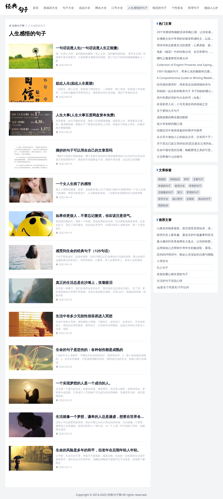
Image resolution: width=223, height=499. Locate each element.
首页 (36, 8)
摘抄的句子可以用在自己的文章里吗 (84, 150)
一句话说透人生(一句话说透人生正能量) (87, 48)
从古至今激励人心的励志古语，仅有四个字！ (185, 137)
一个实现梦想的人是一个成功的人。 (84, 383)
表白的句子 (204, 198)
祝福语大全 (51, 8)
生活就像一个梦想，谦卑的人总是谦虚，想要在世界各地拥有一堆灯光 (110, 416)
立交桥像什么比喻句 (169, 156)
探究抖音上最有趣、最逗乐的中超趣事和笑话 (185, 235)
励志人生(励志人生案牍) (75, 83)
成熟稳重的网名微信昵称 (172, 117)
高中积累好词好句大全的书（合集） (179, 98)
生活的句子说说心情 (169, 281)
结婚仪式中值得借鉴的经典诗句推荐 (179, 130)
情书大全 (163, 198)
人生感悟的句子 (138, 8)
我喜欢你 (163, 205)
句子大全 (68, 8)
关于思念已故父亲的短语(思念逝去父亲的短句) (186, 143)
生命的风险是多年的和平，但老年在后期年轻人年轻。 (98, 450)
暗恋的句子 (160, 8)
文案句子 (198, 179)
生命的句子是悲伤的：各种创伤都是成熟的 (89, 349)
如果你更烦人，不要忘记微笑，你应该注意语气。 (95, 215)
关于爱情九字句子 (168, 111)
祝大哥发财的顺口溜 (169, 124)
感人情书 (177, 198)
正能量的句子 (165, 192)
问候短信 (175, 179)
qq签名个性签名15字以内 (173, 287)
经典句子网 (16, 25)
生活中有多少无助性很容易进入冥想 (84, 316)
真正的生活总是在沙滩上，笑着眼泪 (84, 282)
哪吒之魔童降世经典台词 (172, 58)
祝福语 (162, 179)
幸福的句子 (164, 185)
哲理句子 (193, 8)
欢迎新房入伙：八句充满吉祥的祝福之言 (182, 104)
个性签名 (177, 8)
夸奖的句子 (195, 185)
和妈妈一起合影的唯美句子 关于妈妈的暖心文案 (187, 91)
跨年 (186, 179)
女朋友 (190, 198)
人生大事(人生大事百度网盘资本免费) (85, 115)
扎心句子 (162, 268)
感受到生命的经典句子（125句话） (83, 250)
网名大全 (101, 8)
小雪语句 (162, 261)
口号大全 (117, 8)
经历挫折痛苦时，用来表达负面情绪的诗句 (184, 84)
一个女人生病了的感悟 (73, 183)
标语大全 (180, 185)
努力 (179, 192)
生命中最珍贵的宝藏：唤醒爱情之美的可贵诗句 (186, 150)
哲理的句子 (193, 192)
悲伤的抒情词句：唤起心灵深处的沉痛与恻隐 (185, 254)
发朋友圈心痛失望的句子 (172, 274)
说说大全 (84, 8)
